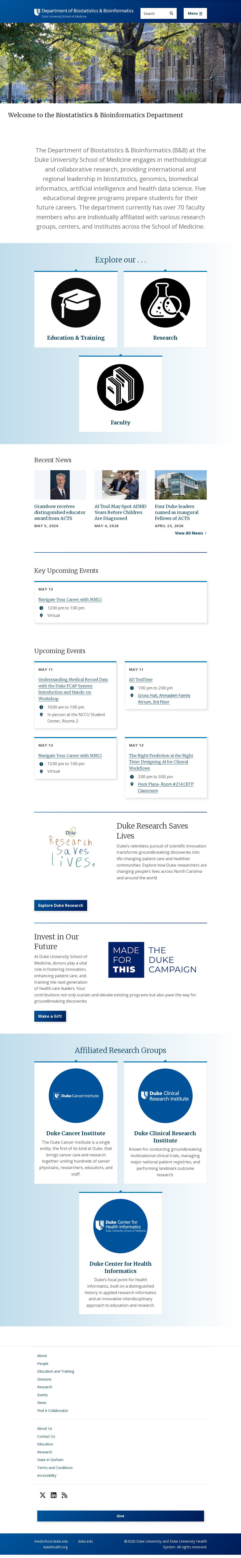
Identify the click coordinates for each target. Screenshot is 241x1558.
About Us (44, 1431)
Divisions (44, 1382)
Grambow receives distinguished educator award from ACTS (59, 512)
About (42, 1358)
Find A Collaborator (52, 1413)
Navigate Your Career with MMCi (70, 599)
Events (42, 1398)
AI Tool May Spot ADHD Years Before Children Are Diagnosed (120, 512)
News (41, 1405)
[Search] (171, 13)
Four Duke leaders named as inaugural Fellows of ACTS (177, 512)
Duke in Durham (50, 1463)
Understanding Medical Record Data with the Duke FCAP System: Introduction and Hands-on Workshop (73, 689)
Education (45, 1447)
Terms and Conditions (55, 1471)
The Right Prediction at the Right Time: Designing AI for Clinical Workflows (161, 762)
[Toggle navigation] (195, 13)
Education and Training (55, 1374)
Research (44, 1390)
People (42, 1366)
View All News (189, 533)
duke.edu (85, 1544)
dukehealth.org (55, 1550)
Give (120, 1519)
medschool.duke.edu (51, 1544)
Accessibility (46, 1478)
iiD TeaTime (141, 679)
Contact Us (46, 1439)
